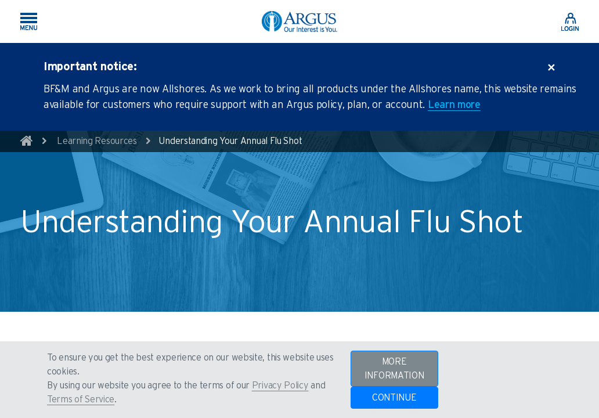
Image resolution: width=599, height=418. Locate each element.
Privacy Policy (280, 385)
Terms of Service (80, 399)
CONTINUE (394, 397)
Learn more (454, 105)
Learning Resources (97, 141)
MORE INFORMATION (394, 368)
